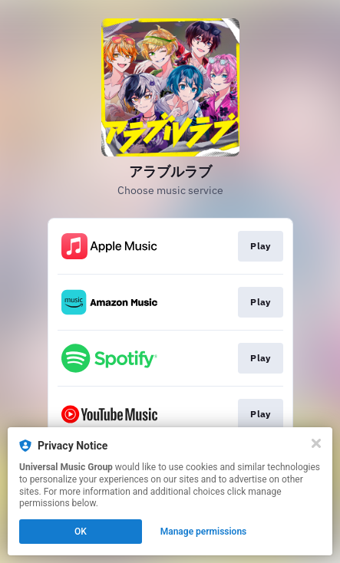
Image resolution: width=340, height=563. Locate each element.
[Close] (316, 443)
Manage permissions (203, 531)
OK (80, 531)
